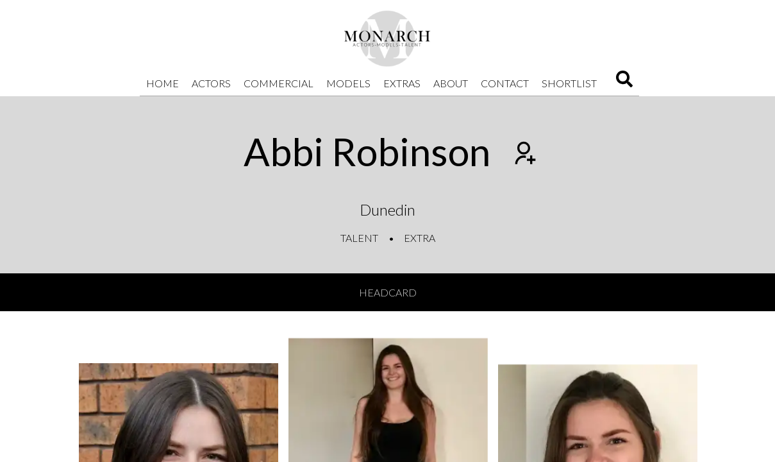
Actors (211, 83)
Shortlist (569, 83)
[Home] (388, 38)
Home (162, 83)
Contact (505, 83)
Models (348, 83)
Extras (402, 83)
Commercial (278, 83)
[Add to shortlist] (524, 154)
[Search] (624, 83)
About (450, 83)
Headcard (388, 292)
